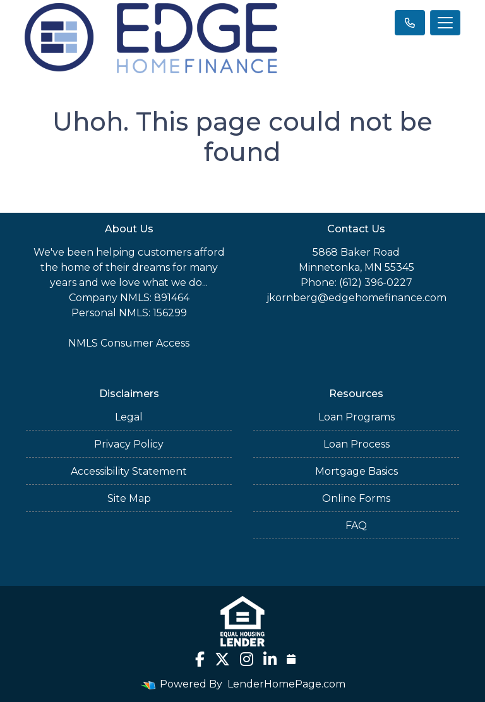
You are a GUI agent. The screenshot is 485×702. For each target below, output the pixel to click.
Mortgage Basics (356, 471)
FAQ (356, 526)
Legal (129, 417)
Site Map (129, 498)
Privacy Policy (129, 444)
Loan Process (356, 444)
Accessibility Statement (129, 471)
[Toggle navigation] (445, 22)
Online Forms (356, 498)
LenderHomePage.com (286, 684)
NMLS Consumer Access (128, 343)
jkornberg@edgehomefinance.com (356, 298)
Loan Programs (356, 417)
